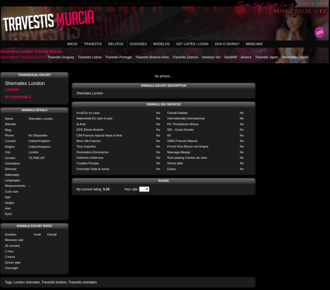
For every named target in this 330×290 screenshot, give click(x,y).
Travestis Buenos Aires (152, 57)
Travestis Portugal (118, 57)
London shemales (27, 282)
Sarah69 (230, 57)
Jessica (245, 57)
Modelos (161, 44)
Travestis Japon (266, 57)
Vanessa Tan (211, 57)
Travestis (93, 44)
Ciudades (138, 44)
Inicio (72, 44)
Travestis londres (54, 282)
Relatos (115, 44)
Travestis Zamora (185, 57)
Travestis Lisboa (90, 57)
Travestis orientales (82, 282)
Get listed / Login (192, 44)
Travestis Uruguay (61, 57)
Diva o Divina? (227, 44)
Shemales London (295, 57)
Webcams (254, 44)
